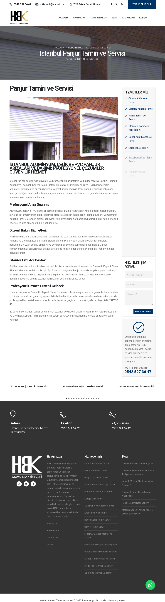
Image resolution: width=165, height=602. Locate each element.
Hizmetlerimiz (97, 18)
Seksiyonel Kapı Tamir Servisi (99, 505)
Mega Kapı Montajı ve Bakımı (98, 565)
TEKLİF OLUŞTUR (141, 4)
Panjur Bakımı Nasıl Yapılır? (135, 503)
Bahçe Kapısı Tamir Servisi (97, 520)
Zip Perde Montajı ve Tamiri (98, 573)
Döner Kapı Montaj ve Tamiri (98, 491)
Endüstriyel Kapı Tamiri (95, 512)
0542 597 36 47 (138, 372)
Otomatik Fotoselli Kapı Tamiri (99, 484)
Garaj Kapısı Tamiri (93, 498)
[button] (66, 398)
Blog (114, 18)
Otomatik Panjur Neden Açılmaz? (138, 463)
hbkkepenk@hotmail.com (52, 4)
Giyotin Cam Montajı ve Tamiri (99, 558)
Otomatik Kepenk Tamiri (96, 463)
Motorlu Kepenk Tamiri (140, 109)
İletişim (143, 18)
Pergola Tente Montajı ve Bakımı (100, 551)
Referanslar (128, 18)
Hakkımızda (79, 18)
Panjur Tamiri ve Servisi (96, 477)
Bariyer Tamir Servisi (94, 527)
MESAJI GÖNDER (143, 311)
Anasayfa (63, 18)
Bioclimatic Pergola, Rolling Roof (101, 544)
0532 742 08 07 (70, 428)
